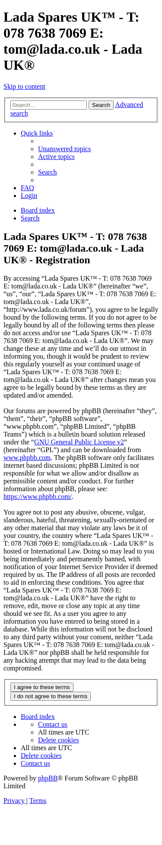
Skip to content (24, 86)
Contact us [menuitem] (52, 724)
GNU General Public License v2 (79, 442)
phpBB (47, 778)
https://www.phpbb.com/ (37, 496)
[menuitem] (64, 148)
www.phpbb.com (27, 457)
